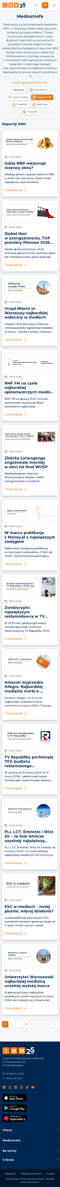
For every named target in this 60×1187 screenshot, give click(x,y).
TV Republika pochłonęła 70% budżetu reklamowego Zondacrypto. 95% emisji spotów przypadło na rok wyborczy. (28, 768)
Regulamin (10, 1173)
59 (26, 1024)
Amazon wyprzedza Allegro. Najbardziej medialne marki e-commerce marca (23, 689)
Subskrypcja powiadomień (29, 82)
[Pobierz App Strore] (15, 1097)
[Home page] (14, 5)
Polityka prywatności (31, 1173)
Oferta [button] (7, 1130)
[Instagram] (21, 1087)
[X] (10, 1087)
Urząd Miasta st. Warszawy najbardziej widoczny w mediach (26, 313)
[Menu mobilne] (54, 5)
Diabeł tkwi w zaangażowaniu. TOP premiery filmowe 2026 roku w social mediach (27, 240)
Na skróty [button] (9, 1150)
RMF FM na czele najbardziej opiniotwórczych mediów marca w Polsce (29, 390)
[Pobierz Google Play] (15, 1108)
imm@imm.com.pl (14, 1073)
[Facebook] (4, 1087)
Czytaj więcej (13, 190)
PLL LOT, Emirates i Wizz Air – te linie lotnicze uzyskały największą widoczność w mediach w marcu (28, 841)
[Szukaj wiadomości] (36, 5)
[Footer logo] (19, 1050)
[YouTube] (33, 1087)
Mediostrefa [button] (11, 1140)
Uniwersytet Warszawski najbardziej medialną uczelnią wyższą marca (28, 981)
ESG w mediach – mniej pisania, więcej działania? (29, 908)
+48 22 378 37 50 (13, 1078)
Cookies (51, 1173)
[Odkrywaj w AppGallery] (15, 1118)
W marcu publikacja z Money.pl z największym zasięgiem (29, 537)
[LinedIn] (15, 1087)
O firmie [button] (8, 1159)
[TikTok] (27, 1087)
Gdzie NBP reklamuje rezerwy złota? (25, 165)
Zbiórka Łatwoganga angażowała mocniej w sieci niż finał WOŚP (26, 462)
